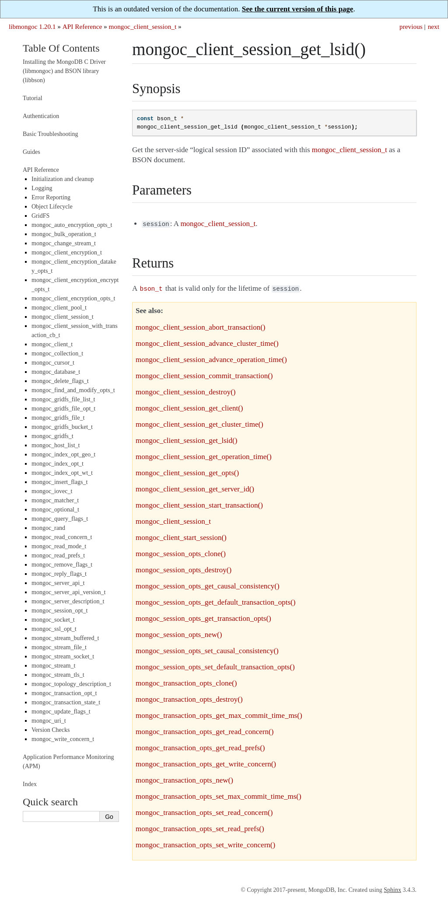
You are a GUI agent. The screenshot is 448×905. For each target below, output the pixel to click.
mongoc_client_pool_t (59, 307)
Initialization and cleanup (63, 179)
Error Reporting (51, 197)
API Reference (82, 26)
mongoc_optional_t (55, 509)
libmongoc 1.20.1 (32, 26)
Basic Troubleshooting (50, 134)
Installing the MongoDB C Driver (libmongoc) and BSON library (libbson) (64, 71)
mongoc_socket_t (53, 619)
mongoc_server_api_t (58, 583)
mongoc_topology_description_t (71, 684)
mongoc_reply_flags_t (59, 574)
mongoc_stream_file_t (59, 647)
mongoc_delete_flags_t (60, 381)
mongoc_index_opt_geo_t (63, 454)
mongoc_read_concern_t (62, 537)
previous (411, 26)
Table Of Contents (61, 48)
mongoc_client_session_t (143, 26)
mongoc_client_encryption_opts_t (73, 298)
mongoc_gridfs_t (53, 436)
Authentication (41, 116)
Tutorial (32, 98)
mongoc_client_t (52, 344)
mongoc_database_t (56, 372)
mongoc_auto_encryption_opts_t (72, 225)
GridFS (40, 215)
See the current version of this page (298, 9)
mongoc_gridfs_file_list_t (63, 399)
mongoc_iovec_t (52, 491)
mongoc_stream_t (53, 665)
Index (30, 784)
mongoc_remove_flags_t (62, 564)
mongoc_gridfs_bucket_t (62, 427)
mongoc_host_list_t (56, 445)
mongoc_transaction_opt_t (64, 693)
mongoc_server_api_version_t (69, 592)
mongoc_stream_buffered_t (65, 638)
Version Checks (51, 730)
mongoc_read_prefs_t (58, 555)
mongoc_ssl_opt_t (54, 629)
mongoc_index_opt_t (58, 463)
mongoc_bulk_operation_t (64, 234)
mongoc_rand (48, 528)
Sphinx (392, 888)
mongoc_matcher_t (55, 500)
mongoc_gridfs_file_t (58, 417)
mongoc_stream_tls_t (58, 675)
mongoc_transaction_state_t (66, 702)
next (433, 26)
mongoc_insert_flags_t (60, 482)
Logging (42, 188)
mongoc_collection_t (57, 353)
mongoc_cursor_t (53, 362)
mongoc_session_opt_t (60, 610)
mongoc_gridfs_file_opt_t (63, 408)
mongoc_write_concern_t (63, 739)
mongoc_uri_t (49, 720)
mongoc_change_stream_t (64, 243)
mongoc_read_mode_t (59, 546)
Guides (31, 152)
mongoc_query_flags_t (60, 518)
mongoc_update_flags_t (61, 711)
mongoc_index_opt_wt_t (62, 473)
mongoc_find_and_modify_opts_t (73, 390)
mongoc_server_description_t (68, 601)
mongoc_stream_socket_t (63, 656)
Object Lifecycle (52, 206)
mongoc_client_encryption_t (67, 252)
